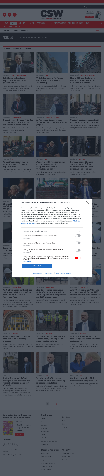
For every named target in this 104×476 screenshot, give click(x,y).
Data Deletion (37, 273)
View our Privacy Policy (63, 273)
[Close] (88, 203)
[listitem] (52, 231)
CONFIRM (37, 266)
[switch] (78, 235)
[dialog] (52, 238)
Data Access (49, 273)
